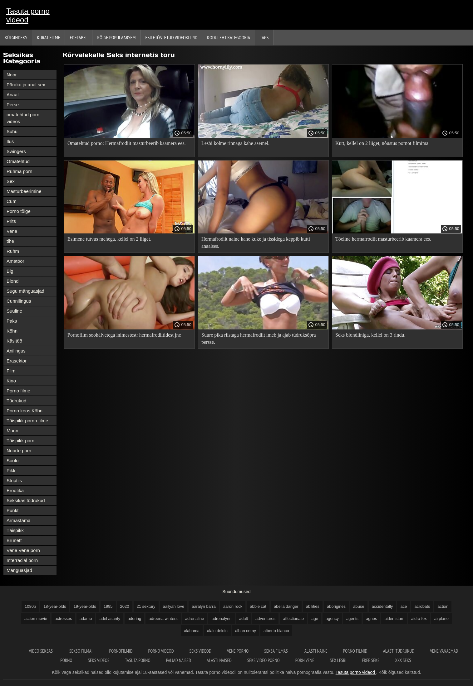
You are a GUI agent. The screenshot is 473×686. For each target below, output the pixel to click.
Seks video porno (263, 660)
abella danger (286, 606)
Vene (12, 231)
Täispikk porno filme (27, 420)
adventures (265, 618)
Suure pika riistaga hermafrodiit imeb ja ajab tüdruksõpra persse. (258, 338)
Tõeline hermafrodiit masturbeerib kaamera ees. (383, 239)
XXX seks (403, 660)
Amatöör (15, 261)
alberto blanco (276, 630)
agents (352, 618)
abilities (312, 606)
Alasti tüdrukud (398, 651)
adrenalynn (221, 618)
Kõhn (12, 330)
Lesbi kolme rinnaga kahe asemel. (235, 143)
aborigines (336, 606)
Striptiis (14, 480)
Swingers (16, 151)
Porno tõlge (19, 211)
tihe (10, 241)
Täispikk (15, 530)
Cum (12, 201)
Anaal (12, 94)
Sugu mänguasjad (25, 291)
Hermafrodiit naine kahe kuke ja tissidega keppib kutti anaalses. (255, 242)
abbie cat (258, 606)
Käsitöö (14, 340)
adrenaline (194, 618)
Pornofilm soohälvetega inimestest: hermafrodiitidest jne (124, 335)
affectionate (293, 618)
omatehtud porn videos (23, 118)
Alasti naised (219, 660)
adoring (134, 618)
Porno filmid (355, 651)
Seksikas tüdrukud (26, 500)
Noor (12, 74)
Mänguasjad (19, 570)
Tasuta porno (137, 660)
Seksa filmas (276, 651)
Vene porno (238, 651)
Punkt (12, 510)
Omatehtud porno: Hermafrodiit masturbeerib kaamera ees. (126, 143)
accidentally (382, 606)
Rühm (13, 251)
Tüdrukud (16, 400)
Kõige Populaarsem (116, 37)
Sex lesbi (338, 660)
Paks (12, 321)
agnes (371, 618)
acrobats (422, 606)
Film (11, 370)
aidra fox (419, 618)
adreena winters (163, 618)
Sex (11, 181)
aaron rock (232, 606)
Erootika (15, 490)
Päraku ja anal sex (26, 84)
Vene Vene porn (23, 550)
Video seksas (41, 651)
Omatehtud (18, 161)
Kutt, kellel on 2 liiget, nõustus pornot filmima (381, 143)
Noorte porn (19, 450)
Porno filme (18, 390)
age (314, 618)
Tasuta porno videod (28, 15)
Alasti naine (315, 651)
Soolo (12, 460)
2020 (124, 606)
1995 (108, 606)
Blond (12, 281)
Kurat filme (48, 37)
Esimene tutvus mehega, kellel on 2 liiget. (109, 239)
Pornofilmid (120, 651)
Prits (11, 221)
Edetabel (78, 37)
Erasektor (17, 360)
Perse (13, 104)
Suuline (14, 311)
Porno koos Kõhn (24, 410)
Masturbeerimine (24, 191)
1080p (30, 606)
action (442, 606)
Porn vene (304, 660)
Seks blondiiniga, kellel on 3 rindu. (370, 335)
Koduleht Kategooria (228, 37)
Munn (12, 430)
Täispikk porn (20, 440)
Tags (264, 37)
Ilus (10, 141)
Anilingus (16, 350)
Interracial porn (22, 560)
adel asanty (109, 618)
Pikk (11, 470)
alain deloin (217, 630)
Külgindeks (16, 37)
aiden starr (393, 618)
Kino (11, 380)
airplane (441, 618)
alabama (192, 630)
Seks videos (99, 660)
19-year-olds (84, 606)
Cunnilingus (19, 301)
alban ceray (245, 630)
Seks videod (200, 651)
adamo (86, 618)
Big (10, 271)
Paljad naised (178, 660)
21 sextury (146, 606)
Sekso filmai (81, 651)
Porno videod (161, 651)
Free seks (370, 660)
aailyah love (174, 606)
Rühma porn (19, 171)
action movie (35, 618)
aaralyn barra (204, 606)
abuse (358, 606)
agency (332, 618)
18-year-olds (54, 606)
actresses (63, 618)
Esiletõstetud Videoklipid (171, 37)
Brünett (14, 540)
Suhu (12, 131)
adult (243, 618)
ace (403, 606)
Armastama (19, 520)
